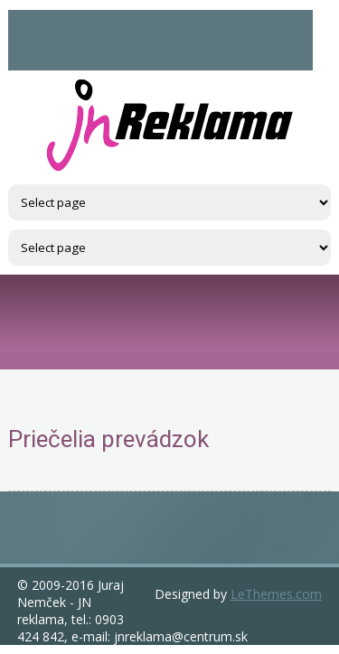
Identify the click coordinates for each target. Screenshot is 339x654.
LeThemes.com (276, 594)
